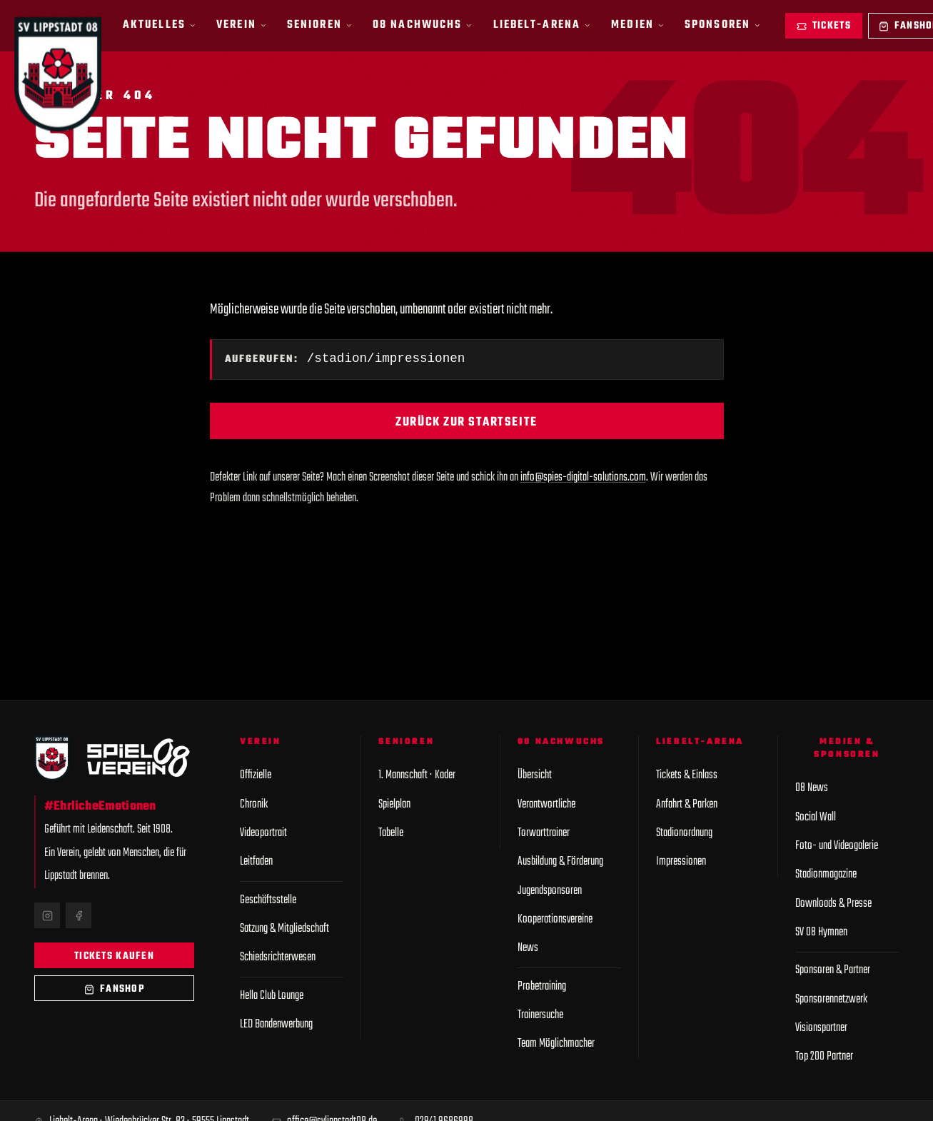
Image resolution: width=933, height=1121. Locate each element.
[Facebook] (78, 915)
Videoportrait (263, 833)
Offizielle (255, 775)
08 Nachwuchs (423, 25)
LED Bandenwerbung (276, 1024)
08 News (811, 788)
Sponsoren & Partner (832, 970)
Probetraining (542, 986)
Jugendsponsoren (550, 890)
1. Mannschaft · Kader (416, 775)
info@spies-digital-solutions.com (583, 478)
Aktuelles (159, 25)
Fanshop (114, 989)
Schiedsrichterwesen (278, 957)
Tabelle (390, 833)
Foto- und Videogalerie (836, 845)
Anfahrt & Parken (686, 804)
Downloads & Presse (833, 903)
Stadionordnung (684, 833)
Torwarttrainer (544, 833)
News (528, 947)
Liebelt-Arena (542, 25)
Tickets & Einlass (686, 775)
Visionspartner (821, 1027)
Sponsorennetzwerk (831, 999)
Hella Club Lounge (271, 995)
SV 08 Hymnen (821, 932)
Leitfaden (256, 861)
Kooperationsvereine (555, 919)
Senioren (319, 25)
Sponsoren (722, 25)
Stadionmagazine (826, 874)
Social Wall (815, 817)
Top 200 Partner (824, 1056)
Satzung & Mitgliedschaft (284, 928)
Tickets (824, 26)
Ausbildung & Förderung (560, 861)
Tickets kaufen (114, 956)
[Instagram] (47, 915)
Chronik (254, 804)
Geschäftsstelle (268, 900)
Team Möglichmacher (556, 1043)
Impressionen (681, 861)
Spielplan (394, 804)
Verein (241, 25)
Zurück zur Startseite (466, 423)
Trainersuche (540, 1015)
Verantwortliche (546, 804)
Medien (637, 25)
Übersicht (535, 775)
